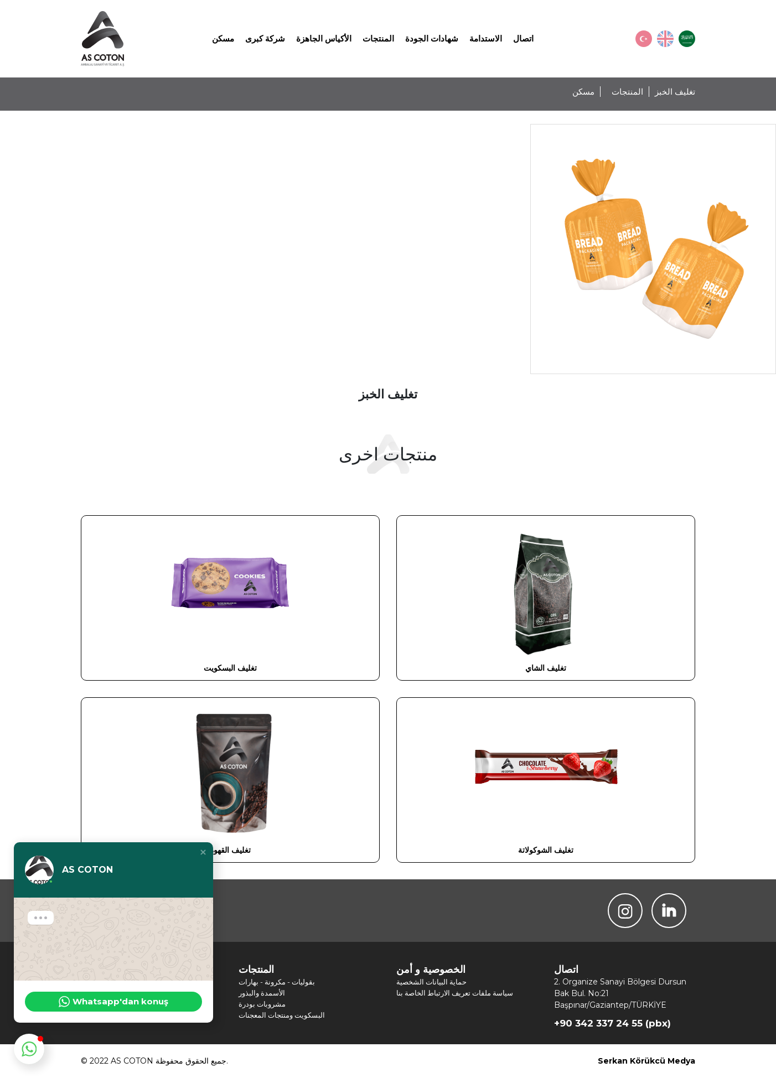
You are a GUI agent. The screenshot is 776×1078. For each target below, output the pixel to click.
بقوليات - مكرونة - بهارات (277, 981)
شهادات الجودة (431, 38)
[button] (203, 852)
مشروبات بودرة (262, 1003)
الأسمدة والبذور (262, 992)
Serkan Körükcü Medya (646, 1061)
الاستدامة (485, 38)
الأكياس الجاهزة (323, 38)
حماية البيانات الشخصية (431, 981)
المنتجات (378, 38)
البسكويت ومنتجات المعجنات (282, 1014)
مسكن (223, 38)
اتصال (523, 38)
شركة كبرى (265, 38)
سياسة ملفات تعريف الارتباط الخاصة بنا (454, 992)
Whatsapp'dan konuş (113, 1001)
